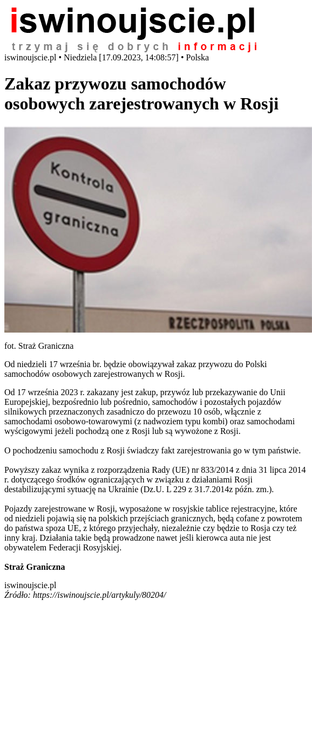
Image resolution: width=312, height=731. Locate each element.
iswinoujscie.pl (30, 585)
